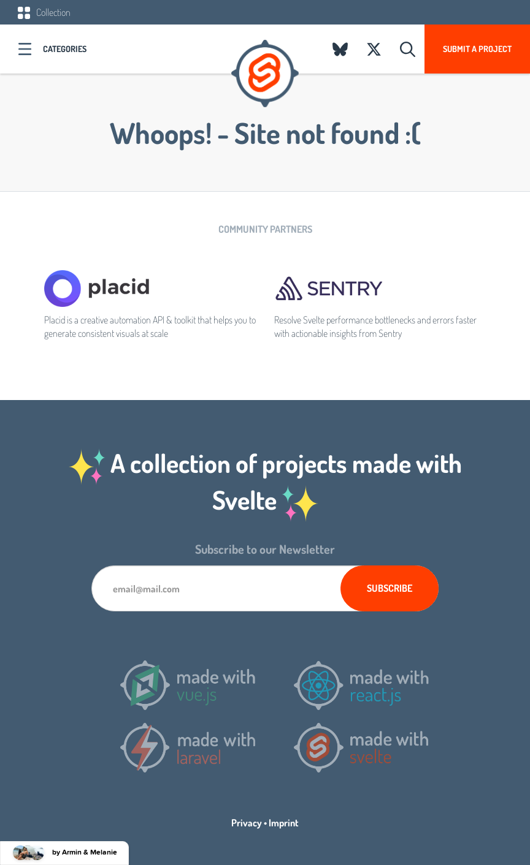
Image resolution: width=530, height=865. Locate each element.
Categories (64, 48)
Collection (44, 12)
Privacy (246, 823)
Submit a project (477, 48)
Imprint (284, 823)
